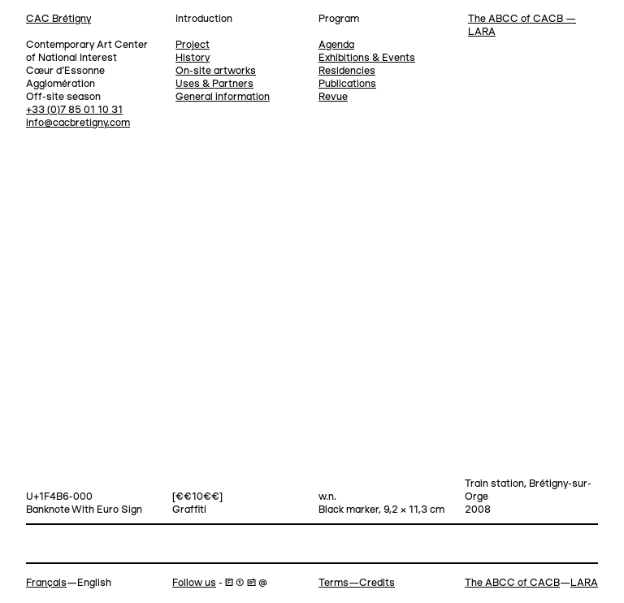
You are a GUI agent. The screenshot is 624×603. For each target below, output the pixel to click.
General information (223, 97)
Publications (347, 84)
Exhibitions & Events (366, 58)
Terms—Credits (356, 583)
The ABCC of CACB (512, 583)
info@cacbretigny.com (78, 123)
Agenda (336, 45)
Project (193, 45)
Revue (333, 97)
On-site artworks (216, 71)
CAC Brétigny (58, 19)
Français (46, 583)
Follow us (194, 583)
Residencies (346, 71)
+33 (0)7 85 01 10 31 (74, 110)
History (193, 58)
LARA (584, 583)
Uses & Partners (215, 84)
